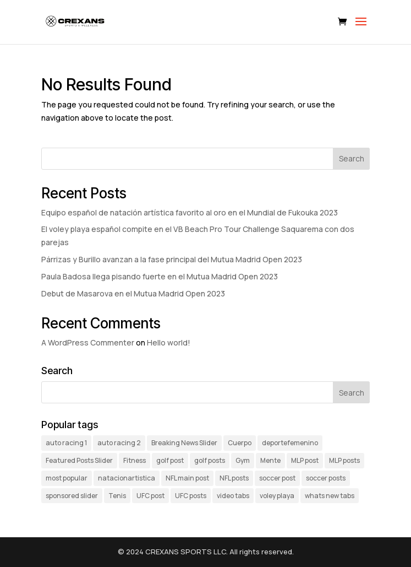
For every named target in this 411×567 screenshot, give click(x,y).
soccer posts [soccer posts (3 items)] (326, 478)
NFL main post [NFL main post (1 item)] (187, 478)
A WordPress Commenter (87, 342)
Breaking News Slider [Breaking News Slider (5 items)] (184, 442)
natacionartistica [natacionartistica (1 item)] (126, 478)
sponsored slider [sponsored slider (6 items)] (72, 495)
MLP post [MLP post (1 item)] (305, 460)
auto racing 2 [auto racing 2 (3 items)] (119, 442)
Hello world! (168, 342)
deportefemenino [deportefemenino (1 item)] (290, 442)
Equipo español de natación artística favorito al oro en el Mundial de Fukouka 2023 (189, 212)
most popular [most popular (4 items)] (66, 478)
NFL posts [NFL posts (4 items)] (234, 478)
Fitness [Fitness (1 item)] (134, 460)
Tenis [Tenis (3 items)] (117, 495)
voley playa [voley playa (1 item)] (277, 495)
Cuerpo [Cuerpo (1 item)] (239, 442)
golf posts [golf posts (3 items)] (209, 460)
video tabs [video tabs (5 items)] (233, 495)
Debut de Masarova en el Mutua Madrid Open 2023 (133, 293)
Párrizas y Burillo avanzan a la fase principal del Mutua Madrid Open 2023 (171, 259)
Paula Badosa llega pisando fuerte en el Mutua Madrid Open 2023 (159, 276)
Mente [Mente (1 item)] (270, 460)
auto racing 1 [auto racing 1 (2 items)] (66, 442)
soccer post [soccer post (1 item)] (277, 478)
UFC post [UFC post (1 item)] (150, 495)
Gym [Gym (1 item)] (242, 460)
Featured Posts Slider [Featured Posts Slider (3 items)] (79, 460)
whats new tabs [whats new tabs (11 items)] (329, 495)
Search (351, 158)
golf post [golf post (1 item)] (170, 460)
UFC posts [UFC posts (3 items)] (190, 495)
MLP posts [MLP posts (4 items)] (344, 460)
